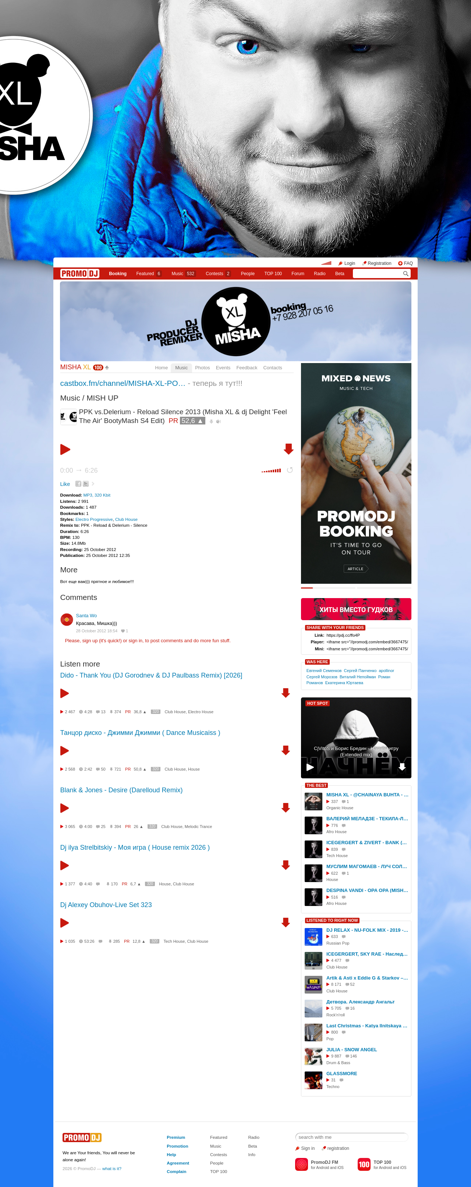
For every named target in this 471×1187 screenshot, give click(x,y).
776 (334, 825)
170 (114, 884)
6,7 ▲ (135, 884)
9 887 (336, 1056)
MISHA (75, 367)
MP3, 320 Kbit (96, 495)
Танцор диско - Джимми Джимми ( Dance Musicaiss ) (140, 732)
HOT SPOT (317, 703)
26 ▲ (138, 826)
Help (171, 1154)
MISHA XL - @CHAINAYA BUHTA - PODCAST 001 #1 (367, 794)
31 (333, 1080)
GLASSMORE (341, 1073)
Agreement (178, 1163)
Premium (176, 1137)
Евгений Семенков (324, 670)
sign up (90, 640)
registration (338, 1148)
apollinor (386, 670)
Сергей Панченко (360, 670)
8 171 (336, 984)
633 (334, 936)
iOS (340, 1168)
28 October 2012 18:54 (97, 631)
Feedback (246, 367)
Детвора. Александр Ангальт (360, 1001)
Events (223, 367)
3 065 (70, 826)
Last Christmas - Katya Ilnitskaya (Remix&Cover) (367, 1025)
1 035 (70, 941)
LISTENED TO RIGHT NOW (332, 920)
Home (161, 367)
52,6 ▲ (192, 420)
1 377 (70, 884)
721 (117, 769)
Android (322, 1168)
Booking (118, 273)
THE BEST (316, 785)
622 (334, 873)
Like (65, 484)
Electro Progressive (94, 519)
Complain (176, 1171)
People (248, 273)
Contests (218, 1154)
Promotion (177, 1146)
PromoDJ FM (324, 1162)
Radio (319, 273)
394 (117, 826)
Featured (149, 273)
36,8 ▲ (140, 712)
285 (116, 941)
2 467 (70, 712)
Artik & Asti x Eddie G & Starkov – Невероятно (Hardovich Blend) (367, 977)
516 (334, 897)
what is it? (111, 1168)
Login (349, 263)
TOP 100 (273, 273)
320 (156, 711)
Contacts (272, 367)
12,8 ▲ (138, 941)
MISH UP (102, 398)
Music (184, 273)
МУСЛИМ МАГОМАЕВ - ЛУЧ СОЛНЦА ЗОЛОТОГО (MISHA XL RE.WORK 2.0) (367, 866)
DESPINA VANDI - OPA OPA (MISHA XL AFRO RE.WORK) (367, 890)
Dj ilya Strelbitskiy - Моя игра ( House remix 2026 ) (135, 847)
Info (251, 1154)
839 (334, 849)
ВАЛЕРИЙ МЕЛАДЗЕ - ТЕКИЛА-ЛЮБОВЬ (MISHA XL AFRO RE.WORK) (367, 818)
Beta (339, 273)
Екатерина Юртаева (344, 682)
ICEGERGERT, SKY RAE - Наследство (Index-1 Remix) (367, 954)
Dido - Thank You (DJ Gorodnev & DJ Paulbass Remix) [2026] (151, 675)
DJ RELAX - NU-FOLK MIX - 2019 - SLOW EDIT (367, 930)
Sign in (308, 1148)
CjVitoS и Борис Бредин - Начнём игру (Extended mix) (356, 751)
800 (334, 1032)
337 (334, 801)
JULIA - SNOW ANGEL (351, 1049)
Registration (380, 263)
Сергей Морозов (322, 677)
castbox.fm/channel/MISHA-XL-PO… (123, 383)
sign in (136, 640)
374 (117, 712)
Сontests (218, 273)
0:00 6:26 (79, 470)
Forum (297, 273)
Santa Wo (86, 615)
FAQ (408, 263)
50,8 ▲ (140, 769)
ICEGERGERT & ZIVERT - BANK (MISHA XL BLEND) (367, 842)
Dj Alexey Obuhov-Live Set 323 (106, 905)
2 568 (70, 769)
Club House (126, 519)
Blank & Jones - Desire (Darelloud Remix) (121, 790)
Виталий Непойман (358, 677)
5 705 (336, 1008)
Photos (202, 367)
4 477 (336, 960)
